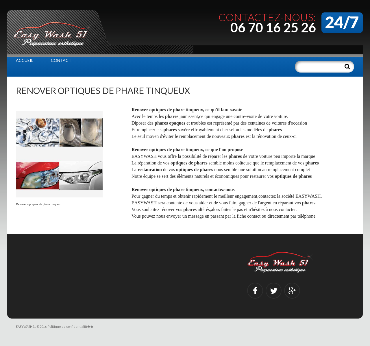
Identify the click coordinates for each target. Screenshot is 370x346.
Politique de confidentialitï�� (70, 326)
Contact (61, 60)
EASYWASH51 (26, 326)
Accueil (24, 60)
